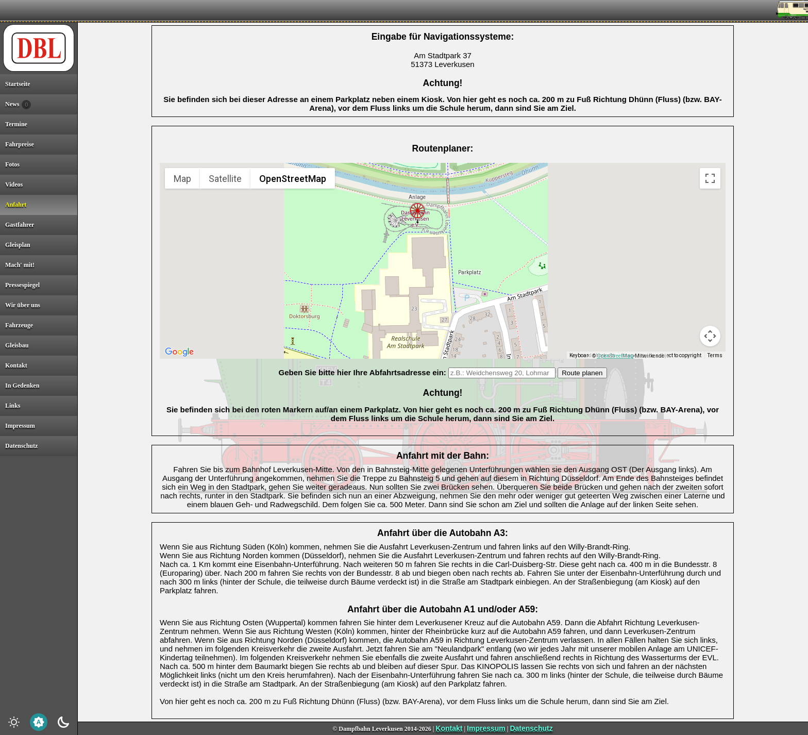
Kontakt (448, 728)
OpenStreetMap (615, 356)
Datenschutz (531, 728)
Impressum (486, 728)
